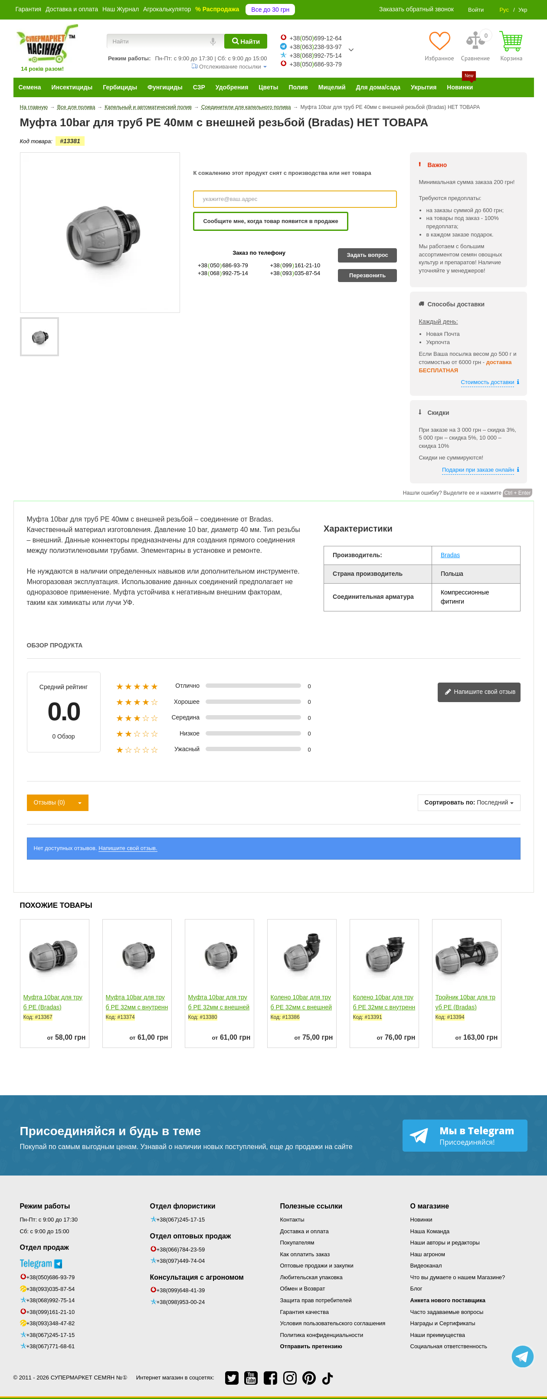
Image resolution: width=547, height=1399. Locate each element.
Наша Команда (430, 1231)
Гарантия (29, 9)
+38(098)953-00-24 (181, 1302)
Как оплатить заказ (305, 1254)
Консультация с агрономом (197, 1277)
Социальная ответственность (449, 1346)
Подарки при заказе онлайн (478, 469)
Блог (416, 1288)
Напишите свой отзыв (480, 692)
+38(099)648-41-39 (181, 1290)
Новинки (421, 1219)
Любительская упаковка (311, 1277)
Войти (476, 10)
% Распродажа (217, 9)
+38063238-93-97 (315, 46)
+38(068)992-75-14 (50, 1300)
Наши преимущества (437, 1335)
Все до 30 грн (270, 9)
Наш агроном (427, 1254)
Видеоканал (426, 1265)
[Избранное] (439, 46)
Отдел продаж (44, 1247)
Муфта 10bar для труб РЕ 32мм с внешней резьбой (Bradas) (219, 1007)
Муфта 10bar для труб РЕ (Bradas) (52, 1002)
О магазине (429, 1206)
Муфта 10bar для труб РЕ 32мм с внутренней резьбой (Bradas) (137, 1007)
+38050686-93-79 (315, 64)
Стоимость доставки (487, 382)
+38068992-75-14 (315, 55)
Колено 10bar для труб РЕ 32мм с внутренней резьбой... (384, 1007)
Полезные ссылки (311, 1206)
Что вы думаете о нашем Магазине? (457, 1277)
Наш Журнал (120, 9)
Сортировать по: (450, 802)
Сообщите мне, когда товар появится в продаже (270, 221)
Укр (522, 10)
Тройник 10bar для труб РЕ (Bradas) (465, 1002)
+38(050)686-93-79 (50, 1277)
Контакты (292, 1219)
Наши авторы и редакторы (445, 1242)
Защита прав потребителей (316, 1300)
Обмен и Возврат (302, 1288)
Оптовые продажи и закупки (317, 1265)
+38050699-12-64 (315, 38)
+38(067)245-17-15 (50, 1335)
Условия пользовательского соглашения (333, 1323)
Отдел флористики (183, 1206)
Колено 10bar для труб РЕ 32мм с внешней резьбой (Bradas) (301, 1007)
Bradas (450, 555)
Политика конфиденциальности (322, 1335)
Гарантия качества (304, 1312)
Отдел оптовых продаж (190, 1236)
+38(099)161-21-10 (50, 1312)
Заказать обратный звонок (416, 9)
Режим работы (45, 1206)
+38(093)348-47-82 (50, 1323)
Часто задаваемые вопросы (447, 1312)
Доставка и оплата (72, 9)
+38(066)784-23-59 (181, 1249)
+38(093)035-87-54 (50, 1289)
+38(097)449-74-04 (181, 1261)
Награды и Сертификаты (442, 1323)
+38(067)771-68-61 (50, 1346)
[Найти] (245, 41)
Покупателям (297, 1242)
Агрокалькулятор (167, 9)
